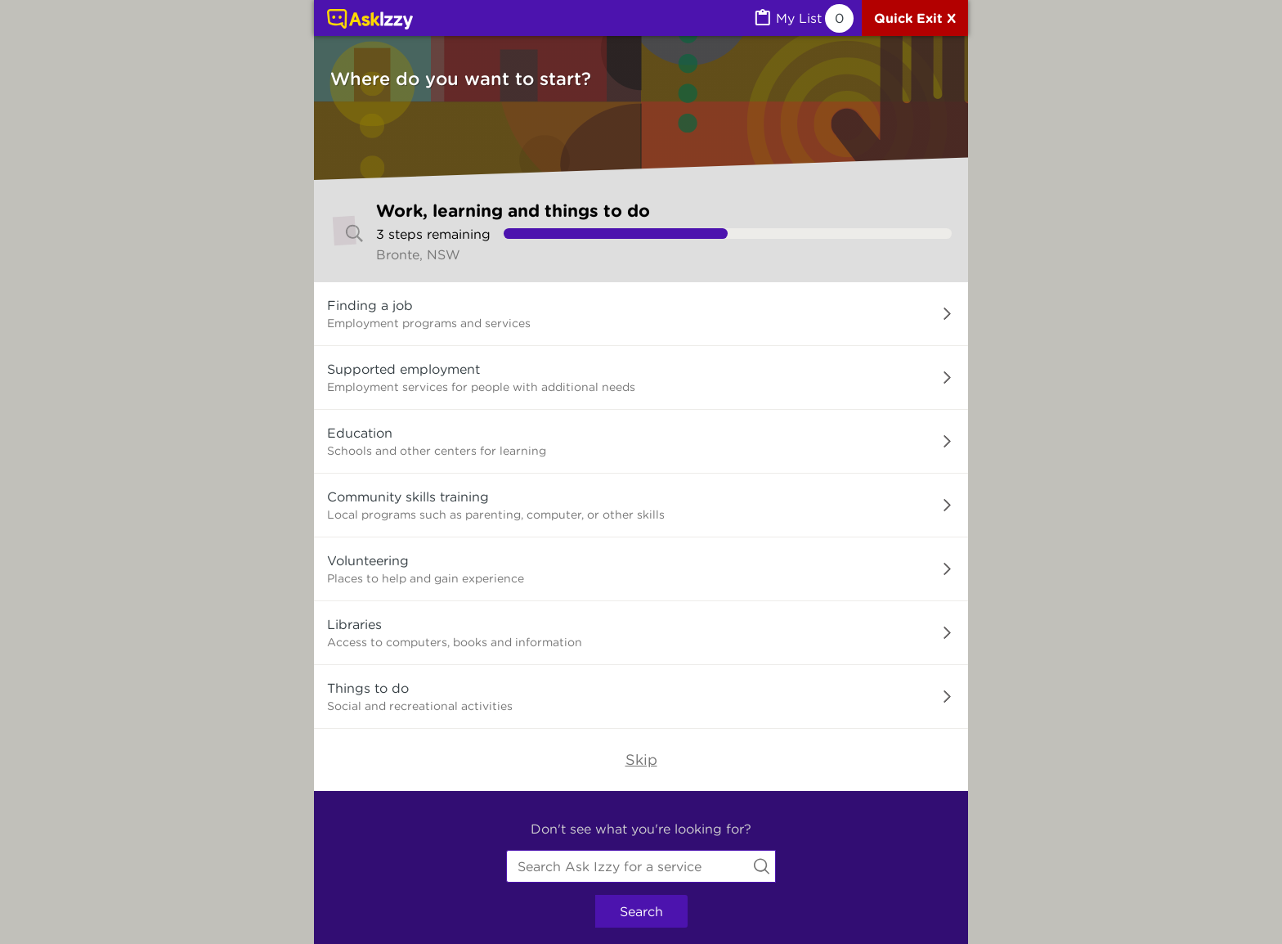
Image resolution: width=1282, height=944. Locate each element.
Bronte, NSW (418, 254)
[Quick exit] (915, 18)
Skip (641, 759)
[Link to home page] (370, 20)
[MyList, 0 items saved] (803, 18)
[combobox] (641, 866)
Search (641, 911)
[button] (641, 314)
